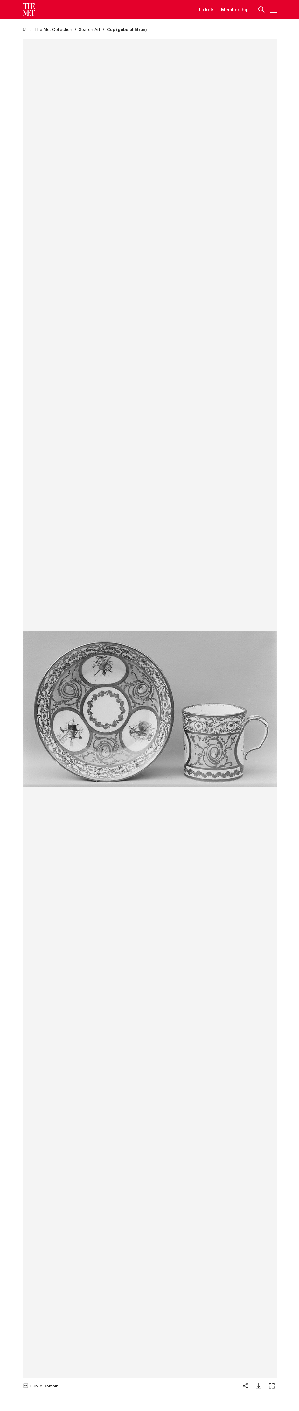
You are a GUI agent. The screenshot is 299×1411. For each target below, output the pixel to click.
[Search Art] (89, 29)
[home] (25, 29)
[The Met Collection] (53, 29)
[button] (262, 9)
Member (230, 9)
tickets (206, 9)
